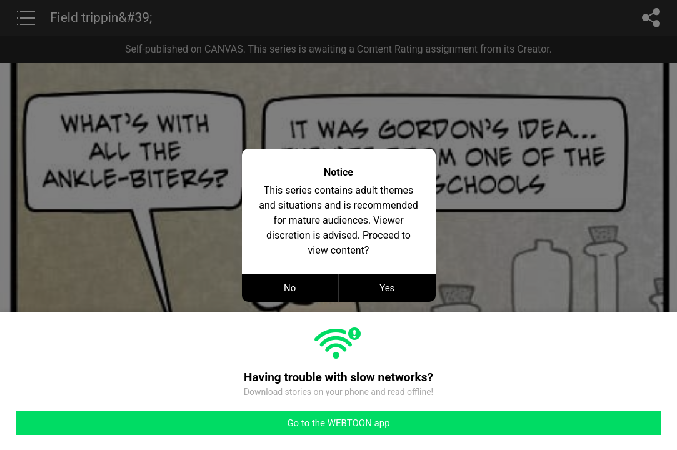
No (290, 288)
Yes (386, 288)
